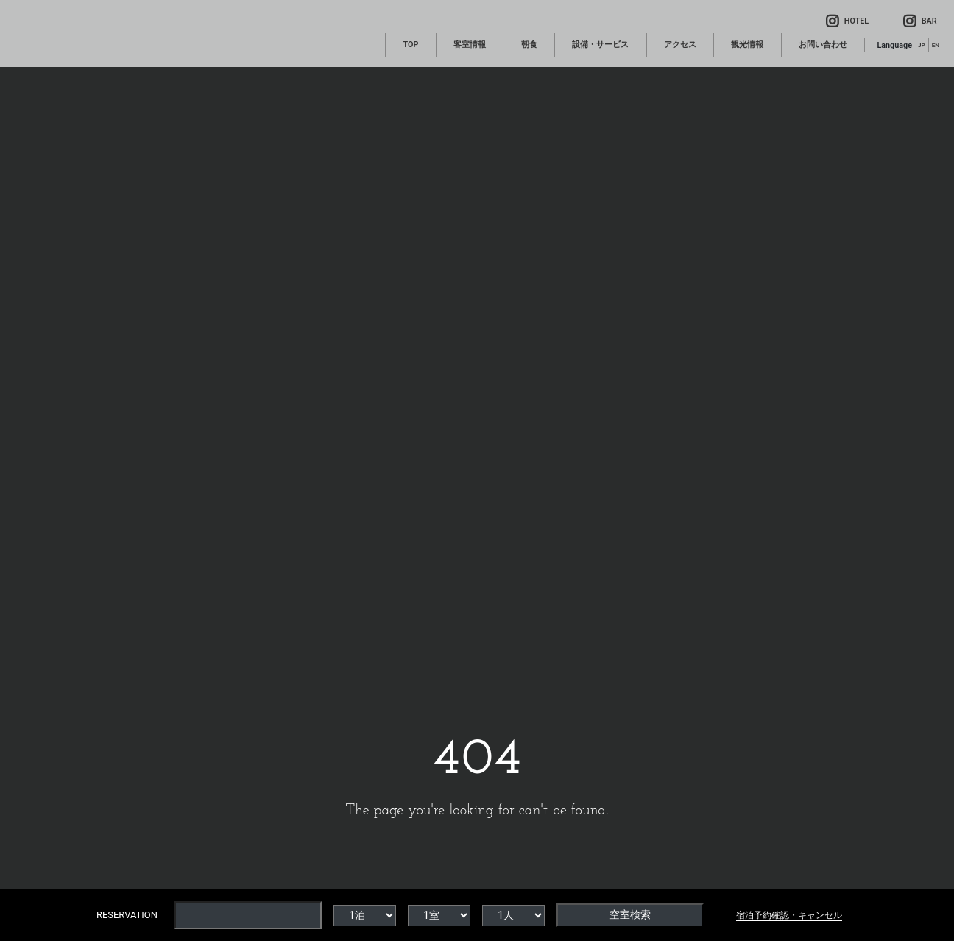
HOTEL (847, 21)
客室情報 (469, 44)
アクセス (680, 44)
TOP (410, 44)
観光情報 (747, 44)
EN (935, 45)
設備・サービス (600, 44)
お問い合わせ (823, 44)
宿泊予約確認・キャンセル (789, 915)
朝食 (529, 44)
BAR (920, 21)
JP (921, 45)
